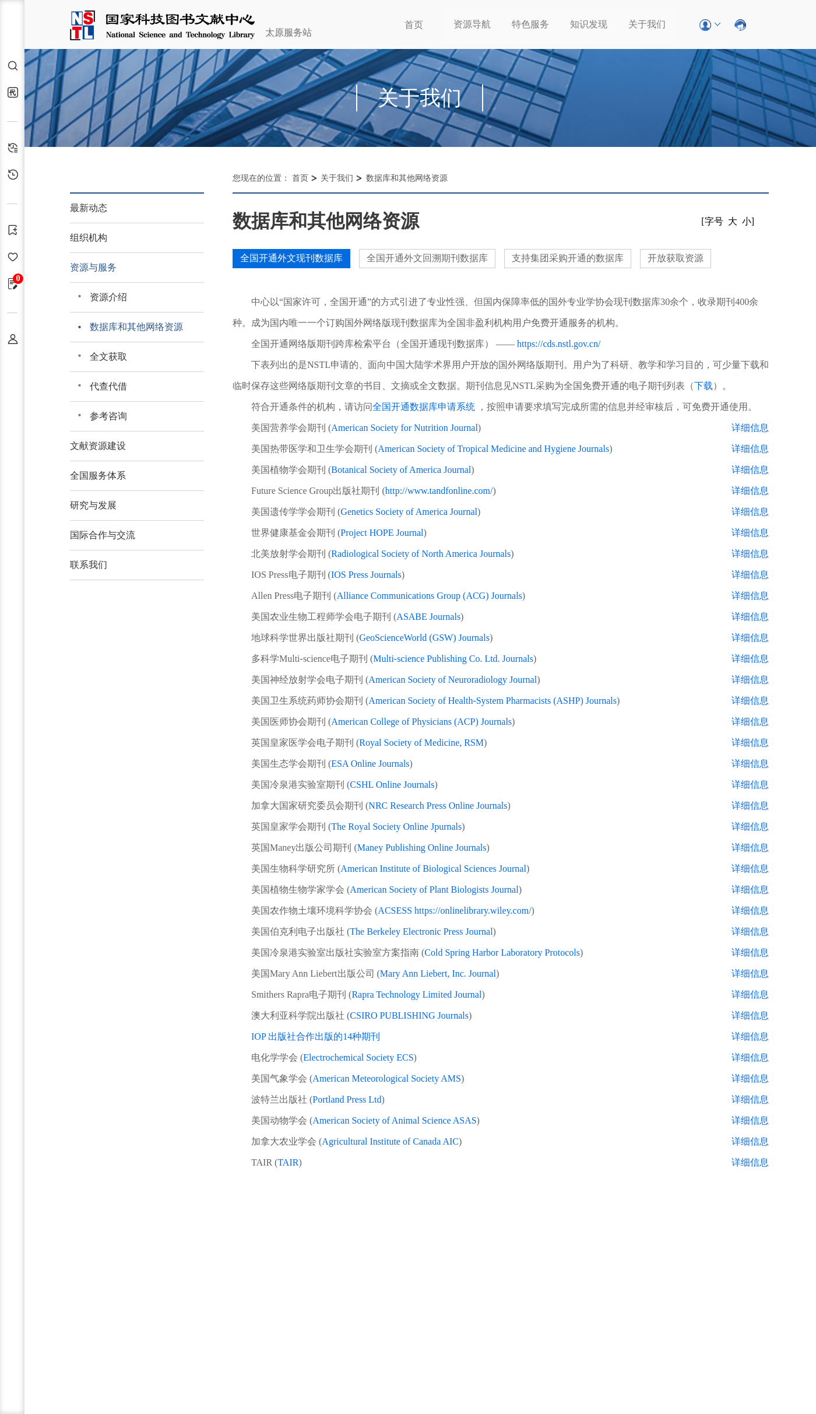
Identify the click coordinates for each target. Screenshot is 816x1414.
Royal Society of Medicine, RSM (421, 743)
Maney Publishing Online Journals (422, 847)
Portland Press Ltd (346, 1099)
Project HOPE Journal (381, 533)
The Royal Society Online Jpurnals (396, 826)
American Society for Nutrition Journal (404, 428)
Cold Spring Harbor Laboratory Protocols (502, 952)
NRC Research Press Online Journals (437, 805)
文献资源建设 (98, 446)
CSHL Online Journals (392, 785)
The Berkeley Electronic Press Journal (421, 931)
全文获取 (108, 357)
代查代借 (108, 386)
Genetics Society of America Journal (408, 512)
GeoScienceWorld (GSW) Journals (424, 638)
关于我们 (647, 24)
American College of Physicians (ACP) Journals (421, 722)
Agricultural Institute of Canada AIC (390, 1141)
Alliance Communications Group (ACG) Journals (429, 596)
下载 (703, 386)
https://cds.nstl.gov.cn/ (558, 344)
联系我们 (88, 565)
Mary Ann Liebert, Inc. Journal (438, 973)
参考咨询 (108, 416)
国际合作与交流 (102, 535)
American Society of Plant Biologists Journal (434, 889)
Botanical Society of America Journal (401, 470)
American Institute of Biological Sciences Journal (433, 868)
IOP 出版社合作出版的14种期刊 (315, 1036)
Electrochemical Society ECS (358, 1057)
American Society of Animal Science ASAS (394, 1120)
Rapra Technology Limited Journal (416, 994)
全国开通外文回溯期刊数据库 (427, 258)
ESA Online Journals (370, 764)
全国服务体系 (98, 475)
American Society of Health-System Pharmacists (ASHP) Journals (492, 701)
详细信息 (750, 428)
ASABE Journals (428, 617)
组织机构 (88, 238)
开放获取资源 (676, 258)
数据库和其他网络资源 (136, 327)
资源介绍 (108, 297)
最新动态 (88, 208)
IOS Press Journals (366, 575)
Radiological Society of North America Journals (421, 554)
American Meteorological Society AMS (386, 1078)
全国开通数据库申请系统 (423, 407)
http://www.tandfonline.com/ (439, 491)
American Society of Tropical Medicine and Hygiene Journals (493, 449)
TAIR (287, 1162)
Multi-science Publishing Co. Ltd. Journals (453, 659)
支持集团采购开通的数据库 (568, 258)
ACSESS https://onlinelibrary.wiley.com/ (454, 910)
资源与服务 (93, 267)
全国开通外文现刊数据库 (291, 258)
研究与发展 (93, 505)
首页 (414, 25)
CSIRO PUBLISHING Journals (409, 1015)
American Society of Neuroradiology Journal (452, 680)
